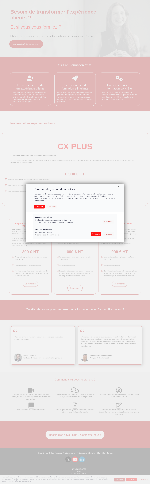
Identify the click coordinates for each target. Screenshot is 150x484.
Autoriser (51, 207)
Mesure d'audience (43, 230)
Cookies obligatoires (43, 217)
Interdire (39, 207)
